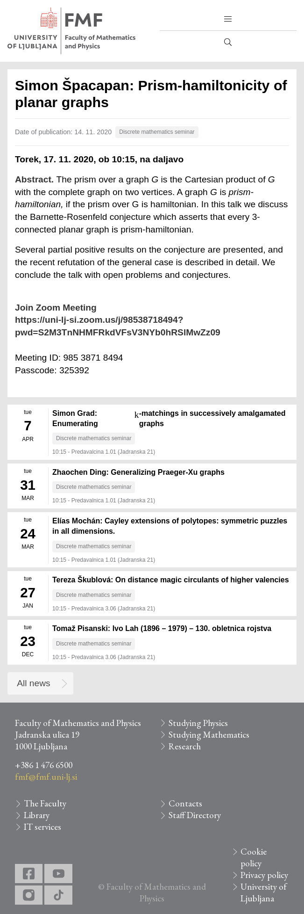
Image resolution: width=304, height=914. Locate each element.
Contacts (185, 803)
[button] (227, 19)
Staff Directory (195, 815)
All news (33, 683)
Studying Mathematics (209, 734)
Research (185, 746)
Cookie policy (253, 857)
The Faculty (45, 803)
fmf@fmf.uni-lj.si (46, 777)
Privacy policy (264, 875)
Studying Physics (198, 723)
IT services (42, 827)
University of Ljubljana (263, 892)
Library (36, 815)
